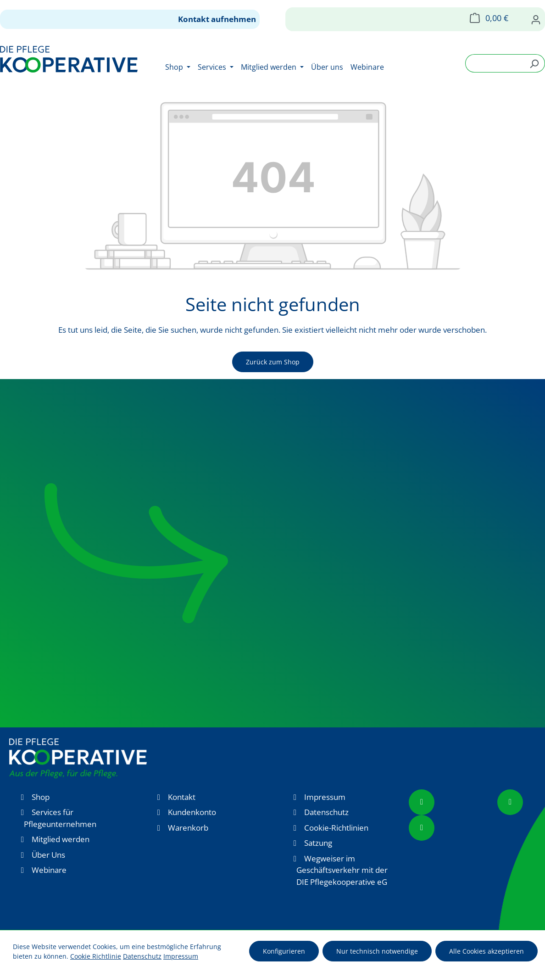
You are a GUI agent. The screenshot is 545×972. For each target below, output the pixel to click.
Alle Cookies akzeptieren (486, 951)
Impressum (324, 797)
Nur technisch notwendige (377, 951)
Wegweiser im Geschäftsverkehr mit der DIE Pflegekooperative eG (342, 870)
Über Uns (48, 854)
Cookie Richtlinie (95, 956)
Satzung (318, 843)
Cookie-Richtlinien (336, 827)
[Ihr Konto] (535, 19)
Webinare (49, 870)
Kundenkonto (192, 812)
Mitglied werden (60, 839)
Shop (41, 797)
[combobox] (494, 63)
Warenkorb (188, 827)
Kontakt (181, 797)
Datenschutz (326, 812)
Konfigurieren (284, 951)
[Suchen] (534, 63)
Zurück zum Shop (273, 362)
